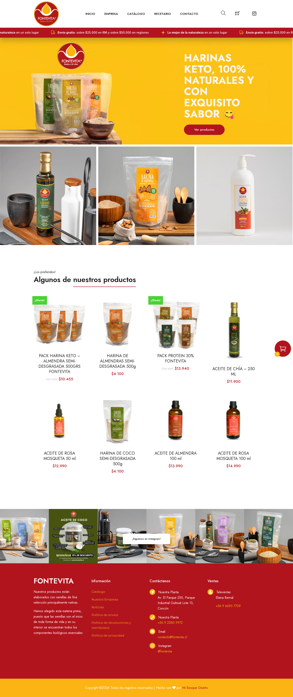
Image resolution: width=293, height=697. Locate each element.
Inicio (90, 14)
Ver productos (204, 129)
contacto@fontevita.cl (172, 637)
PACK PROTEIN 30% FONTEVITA (175, 358)
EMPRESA (111, 14)
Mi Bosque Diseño (195, 687)
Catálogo (136, 14)
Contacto (189, 14)
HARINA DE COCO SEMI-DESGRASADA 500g (118, 459)
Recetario (162, 14)
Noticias (98, 607)
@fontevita (165, 651)
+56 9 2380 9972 (170, 622)
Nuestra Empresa (105, 599)
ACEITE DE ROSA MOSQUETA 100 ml (233, 456)
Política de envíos (105, 615)
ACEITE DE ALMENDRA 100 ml (176, 456)
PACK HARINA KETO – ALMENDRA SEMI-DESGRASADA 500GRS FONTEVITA (59, 363)
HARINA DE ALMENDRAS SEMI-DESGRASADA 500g (117, 361)
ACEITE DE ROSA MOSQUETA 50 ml (60, 456)
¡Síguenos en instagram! (146, 539)
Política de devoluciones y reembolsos (111, 625)
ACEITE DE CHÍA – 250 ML (233, 371)
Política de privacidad (108, 635)
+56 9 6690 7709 (228, 606)
